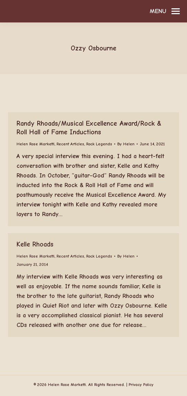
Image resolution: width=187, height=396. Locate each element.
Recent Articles (70, 144)
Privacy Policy (141, 384)
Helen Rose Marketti (36, 144)
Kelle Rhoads (35, 244)
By (126, 144)
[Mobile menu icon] (164, 11)
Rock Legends (99, 144)
